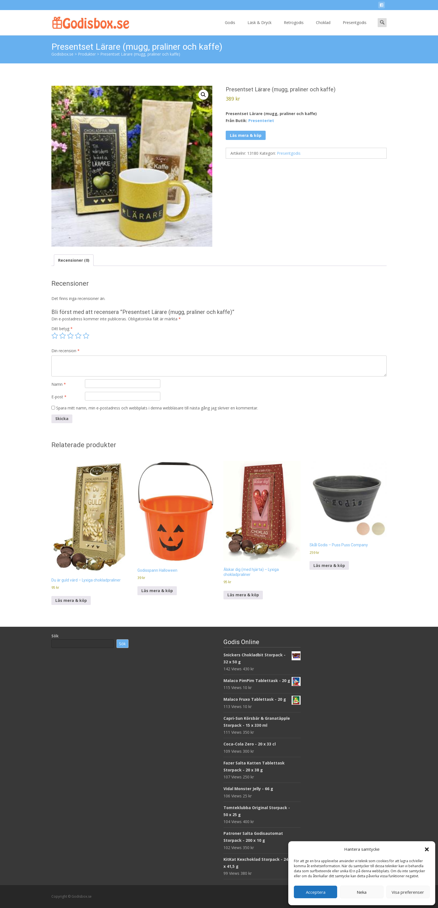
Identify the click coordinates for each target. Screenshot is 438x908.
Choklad (323, 27)
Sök (55, 635)
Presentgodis (354, 27)
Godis (230, 27)
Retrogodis (294, 27)
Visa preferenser (408, 892)
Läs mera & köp (245, 135)
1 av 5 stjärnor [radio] (54, 335)
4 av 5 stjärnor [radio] (78, 335)
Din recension (65, 350)
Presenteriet (261, 120)
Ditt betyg (62, 328)
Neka (361, 892)
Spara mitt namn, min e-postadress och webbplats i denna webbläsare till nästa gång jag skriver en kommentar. (157, 408)
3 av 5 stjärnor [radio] (70, 335)
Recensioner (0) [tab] (73, 260)
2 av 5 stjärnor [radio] (62, 335)
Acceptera (315, 892)
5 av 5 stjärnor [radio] (86, 335)
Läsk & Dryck (259, 27)
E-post (58, 396)
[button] (427, 849)
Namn (58, 384)
